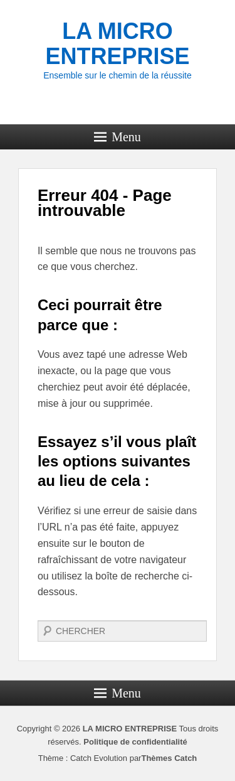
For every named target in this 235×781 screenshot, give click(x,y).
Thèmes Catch (169, 758)
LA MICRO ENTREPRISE (117, 43)
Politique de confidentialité (135, 741)
